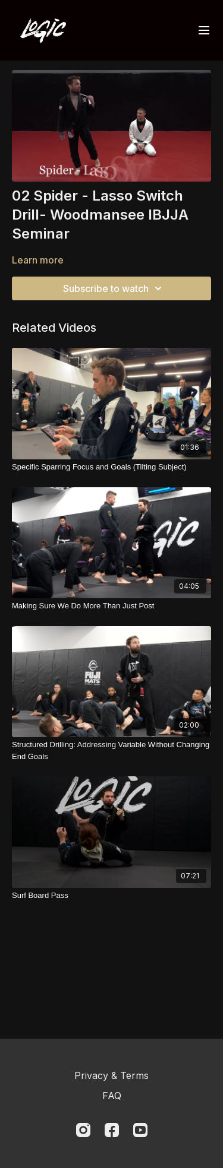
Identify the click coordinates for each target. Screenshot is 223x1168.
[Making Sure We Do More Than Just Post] (111, 606)
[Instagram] (83, 1130)
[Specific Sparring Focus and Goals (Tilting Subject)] (111, 467)
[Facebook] (112, 1130)
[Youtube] (140, 1130)
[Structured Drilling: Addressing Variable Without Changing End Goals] (111, 750)
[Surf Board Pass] (111, 896)
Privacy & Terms (111, 1075)
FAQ (111, 1096)
